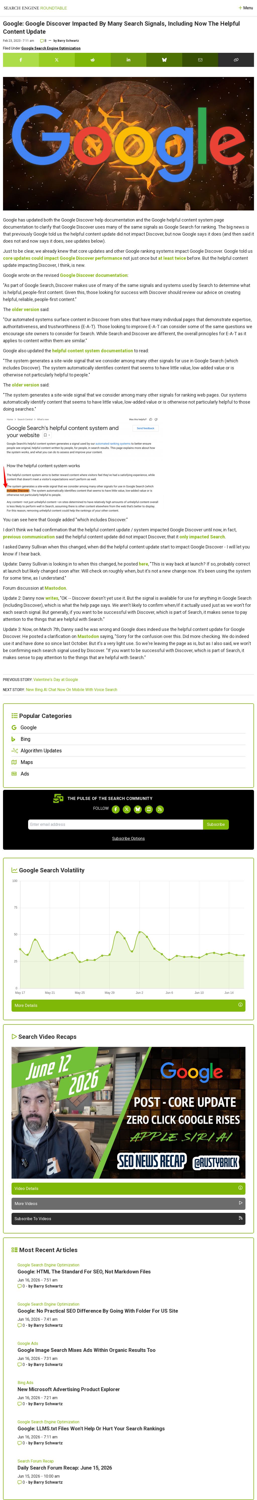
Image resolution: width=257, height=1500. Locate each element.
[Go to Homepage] (35, 8)
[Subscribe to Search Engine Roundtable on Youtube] (149, 809)
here (143, 564)
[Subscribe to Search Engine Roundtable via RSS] (160, 809)
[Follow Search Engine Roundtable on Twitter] (127, 809)
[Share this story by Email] (200, 60)
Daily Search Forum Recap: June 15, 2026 (65, 1468)
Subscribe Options (128, 838)
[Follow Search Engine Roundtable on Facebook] (116, 809)
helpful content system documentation (92, 350)
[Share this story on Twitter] (57, 60)
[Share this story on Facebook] (21, 60)
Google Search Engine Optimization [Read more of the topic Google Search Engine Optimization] (48, 1265)
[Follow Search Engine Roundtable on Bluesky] (138, 809)
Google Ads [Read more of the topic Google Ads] (28, 1343)
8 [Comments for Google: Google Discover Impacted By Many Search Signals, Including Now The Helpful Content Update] (43, 41)
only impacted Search (202, 536)
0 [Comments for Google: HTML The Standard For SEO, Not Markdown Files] (22, 1286)
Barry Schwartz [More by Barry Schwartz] (48, 1286)
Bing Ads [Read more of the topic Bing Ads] (25, 1382)
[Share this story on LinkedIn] (129, 60)
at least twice (172, 258)
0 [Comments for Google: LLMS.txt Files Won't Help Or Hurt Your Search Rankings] (22, 1443)
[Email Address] (115, 825)
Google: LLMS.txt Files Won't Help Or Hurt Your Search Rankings (91, 1429)
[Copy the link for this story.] (236, 60)
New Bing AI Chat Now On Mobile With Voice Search (71, 689)
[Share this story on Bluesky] (164, 60)
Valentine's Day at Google (55, 679)
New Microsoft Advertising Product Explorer (69, 1389)
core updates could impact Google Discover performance (62, 258)
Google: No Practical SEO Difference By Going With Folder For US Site (98, 1311)
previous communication (29, 536)
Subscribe (216, 824)
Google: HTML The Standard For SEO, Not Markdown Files (84, 1272)
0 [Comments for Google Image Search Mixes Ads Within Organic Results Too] (22, 1364)
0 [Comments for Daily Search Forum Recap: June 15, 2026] (22, 1482)
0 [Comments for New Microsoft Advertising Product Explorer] (22, 1403)
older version (25, 309)
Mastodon (55, 588)
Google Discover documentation (93, 275)
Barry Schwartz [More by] (68, 40)
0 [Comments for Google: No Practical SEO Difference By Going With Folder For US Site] (22, 1325)
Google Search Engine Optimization (51, 48)
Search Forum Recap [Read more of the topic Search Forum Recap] (36, 1461)
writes (51, 598)
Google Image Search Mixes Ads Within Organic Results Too (87, 1350)
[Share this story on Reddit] (93, 60)
